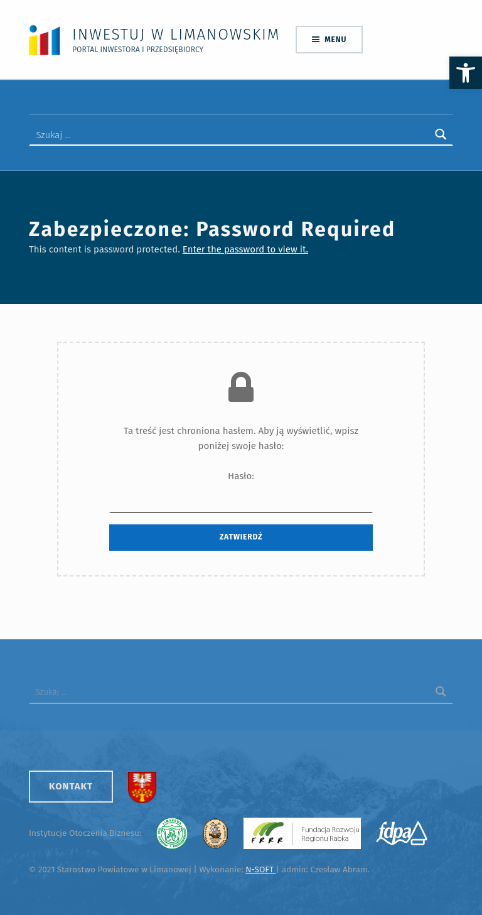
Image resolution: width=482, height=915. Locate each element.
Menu (335, 39)
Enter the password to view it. (245, 249)
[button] (465, 73)
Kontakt (71, 786)
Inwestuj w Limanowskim (176, 34)
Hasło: (241, 491)
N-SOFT (260, 869)
